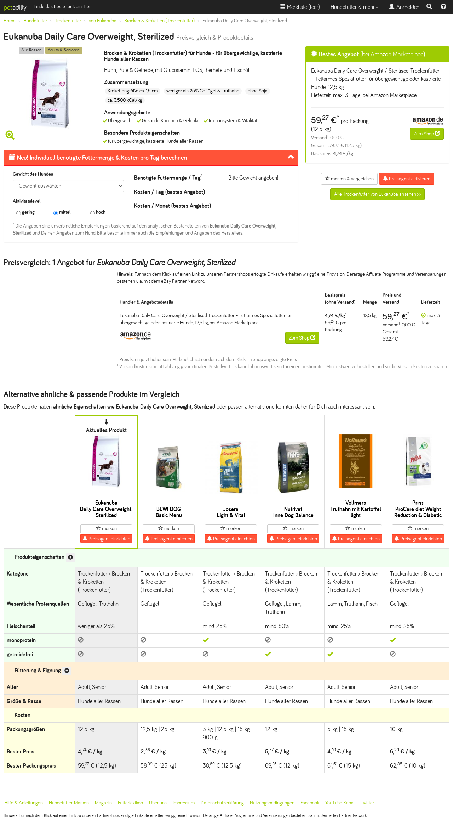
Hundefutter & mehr (354, 7)
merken (106, 528)
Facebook (309, 803)
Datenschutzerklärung (222, 803)
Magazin (103, 803)
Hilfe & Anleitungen (23, 803)
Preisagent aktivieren (406, 178)
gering (25, 212)
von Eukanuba (102, 20)
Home (10, 20)
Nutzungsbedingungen (272, 803)
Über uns (158, 803)
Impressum (184, 803)
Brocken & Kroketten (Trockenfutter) (159, 20)
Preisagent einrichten (106, 539)
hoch (97, 212)
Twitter (367, 803)
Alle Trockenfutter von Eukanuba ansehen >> (377, 194)
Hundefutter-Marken (69, 803)
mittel (61, 212)
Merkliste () (300, 7)
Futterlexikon (130, 803)
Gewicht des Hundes (33, 174)
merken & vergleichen (349, 178)
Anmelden (404, 7)
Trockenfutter (68, 20)
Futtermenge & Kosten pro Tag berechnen (98, 157)
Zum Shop (427, 133)
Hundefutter (35, 20)
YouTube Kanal (340, 803)
